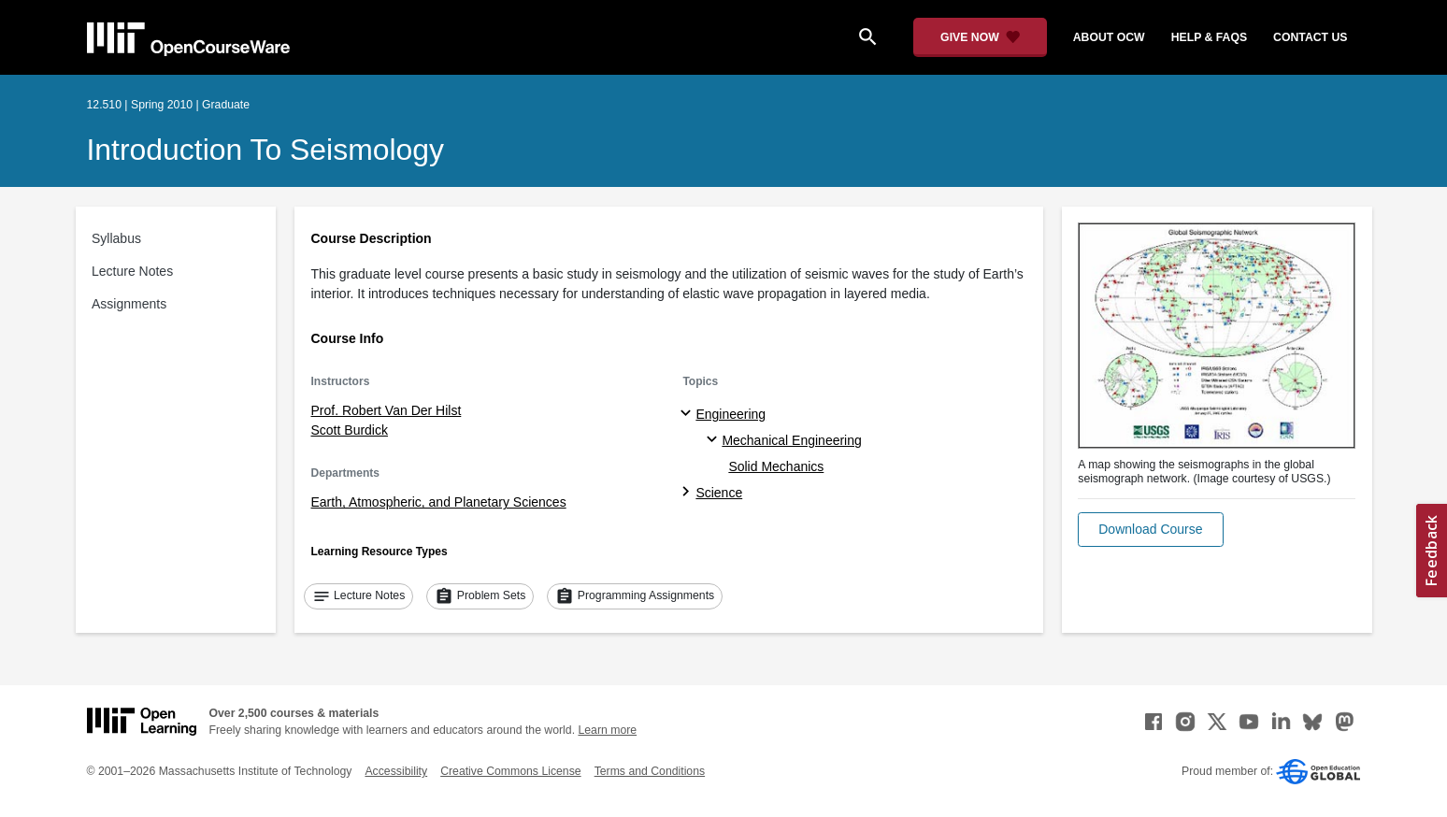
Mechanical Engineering (791, 440)
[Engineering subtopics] (688, 414)
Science (718, 492)
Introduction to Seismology (266, 149)
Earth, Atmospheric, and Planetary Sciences (438, 501)
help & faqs (1209, 37)
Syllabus (116, 238)
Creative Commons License (510, 771)
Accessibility (396, 771)
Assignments (129, 303)
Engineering (730, 414)
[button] (1150, 529)
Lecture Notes (132, 271)
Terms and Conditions (650, 771)
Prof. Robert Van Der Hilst (386, 410)
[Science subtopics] (688, 492)
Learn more (607, 730)
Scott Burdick (349, 430)
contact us (1310, 37)
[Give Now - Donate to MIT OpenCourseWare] (980, 37)
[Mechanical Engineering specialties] (714, 440)
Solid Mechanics (776, 466)
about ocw (1109, 37)
